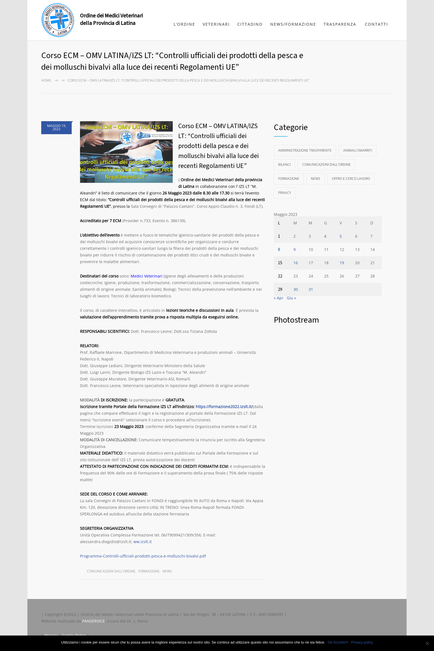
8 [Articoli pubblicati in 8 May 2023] (279, 250)
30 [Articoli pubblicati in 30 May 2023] (295, 289)
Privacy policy (362, 642)
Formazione (148, 571)
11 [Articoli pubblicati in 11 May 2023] (326, 249)
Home (46, 80)
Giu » (291, 297)
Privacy (284, 192)
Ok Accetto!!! (338, 642)
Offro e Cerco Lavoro (351, 178)
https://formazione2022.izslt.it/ (224, 406)
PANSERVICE (93, 621)
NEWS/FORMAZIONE (293, 24)
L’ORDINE (184, 24)
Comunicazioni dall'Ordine (111, 571)
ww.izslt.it (142, 541)
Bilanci (284, 164)
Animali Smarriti (357, 150)
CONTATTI (376, 24)
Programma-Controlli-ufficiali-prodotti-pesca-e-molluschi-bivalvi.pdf (143, 556)
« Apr (278, 297)
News (167, 571)
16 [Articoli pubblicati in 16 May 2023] (295, 262)
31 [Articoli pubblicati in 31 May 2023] (311, 289)
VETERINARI (216, 24)
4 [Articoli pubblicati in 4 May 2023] (325, 236)
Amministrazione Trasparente (305, 150)
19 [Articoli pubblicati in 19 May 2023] (342, 262)
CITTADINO (250, 24)
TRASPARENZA (340, 24)
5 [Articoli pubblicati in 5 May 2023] (341, 236)
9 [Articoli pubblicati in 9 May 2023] (294, 249)
